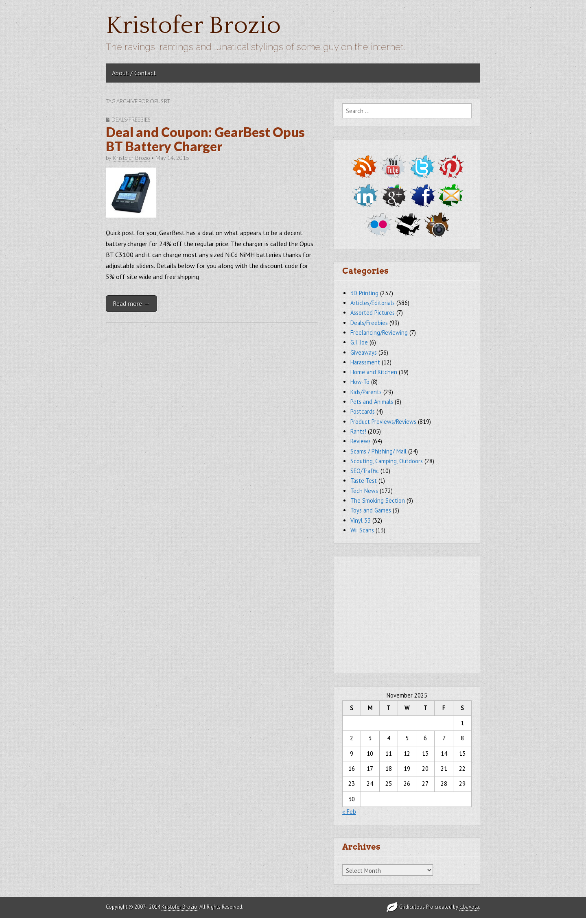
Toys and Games (370, 510)
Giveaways (363, 352)
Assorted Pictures (372, 312)
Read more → (131, 303)
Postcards (362, 411)
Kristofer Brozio (193, 25)
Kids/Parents (366, 392)
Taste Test (363, 480)
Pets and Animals (371, 402)
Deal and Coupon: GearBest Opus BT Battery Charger (205, 139)
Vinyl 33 (360, 520)
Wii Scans (362, 530)
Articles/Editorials (372, 303)
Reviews (360, 441)
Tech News (364, 491)
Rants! (358, 431)
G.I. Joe (359, 342)
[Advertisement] (407, 611)
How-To (360, 382)
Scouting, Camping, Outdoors (386, 461)
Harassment (365, 362)
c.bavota (469, 906)
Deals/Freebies (131, 119)
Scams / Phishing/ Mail (378, 451)
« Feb (349, 812)
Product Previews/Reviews (383, 421)
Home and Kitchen (373, 372)
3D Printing (364, 293)
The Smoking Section (377, 500)
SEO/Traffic (364, 471)
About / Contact (134, 73)
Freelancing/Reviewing (379, 332)
